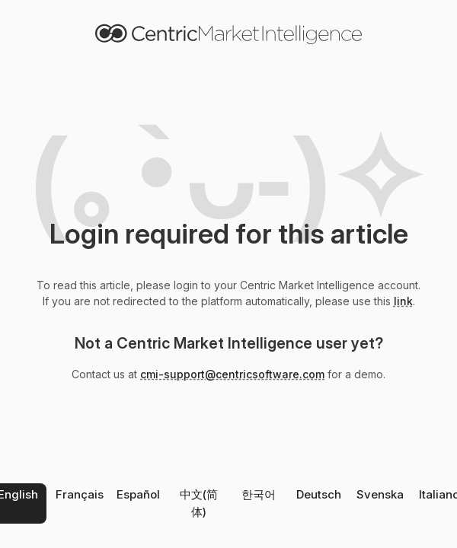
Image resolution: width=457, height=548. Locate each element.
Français (80, 494)
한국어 (258, 494)
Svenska (380, 494)
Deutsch (318, 494)
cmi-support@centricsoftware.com (232, 374)
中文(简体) (199, 503)
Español (138, 494)
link (403, 301)
